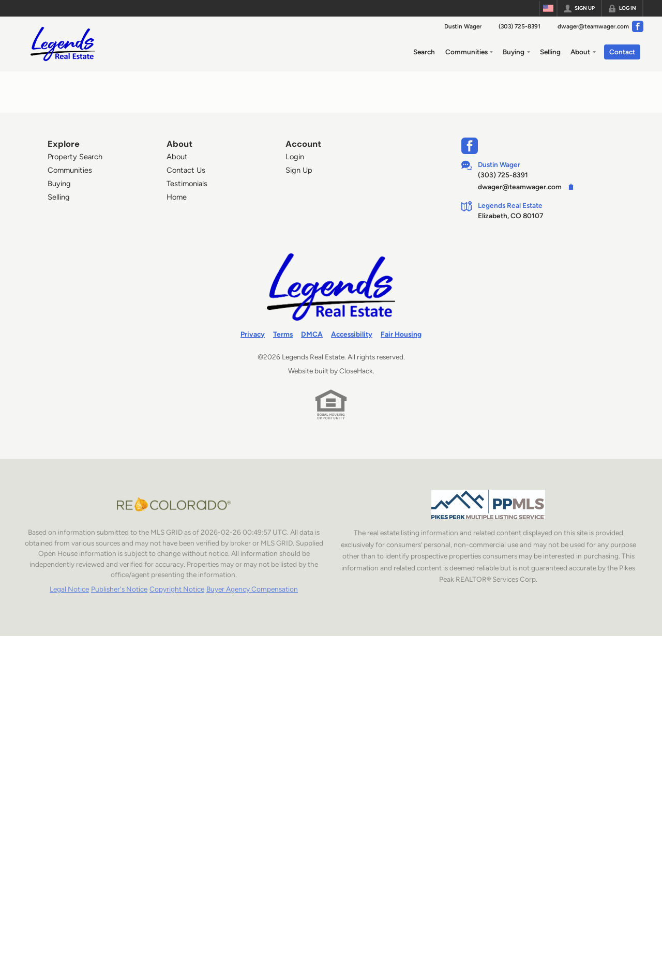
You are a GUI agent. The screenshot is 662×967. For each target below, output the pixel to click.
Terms (283, 334)
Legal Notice (69, 589)
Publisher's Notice (119, 589)
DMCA (312, 334)
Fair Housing (401, 334)
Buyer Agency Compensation (252, 589)
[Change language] (548, 8)
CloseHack (356, 371)
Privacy (252, 334)
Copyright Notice (176, 589)
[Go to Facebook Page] (637, 26)
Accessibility (351, 334)
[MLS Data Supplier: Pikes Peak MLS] (488, 504)
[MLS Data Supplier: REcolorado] (174, 504)
